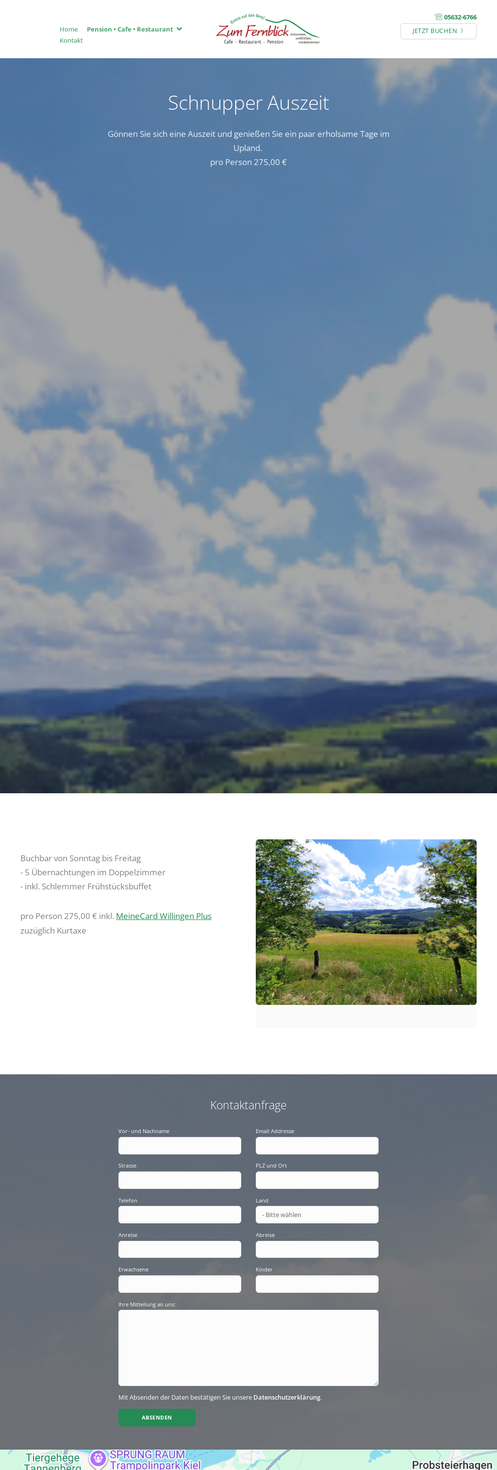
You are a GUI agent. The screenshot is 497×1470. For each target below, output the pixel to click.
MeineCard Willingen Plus (164, 915)
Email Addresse (275, 1131)
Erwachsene (133, 1269)
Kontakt (71, 40)
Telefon (127, 1200)
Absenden (157, 1417)
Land (262, 1200)
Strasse (127, 1165)
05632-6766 (460, 17)
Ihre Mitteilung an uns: (147, 1304)
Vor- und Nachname (143, 1131)
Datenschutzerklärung (286, 1397)
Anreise (127, 1234)
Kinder (264, 1269)
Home (69, 29)
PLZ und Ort (271, 1165)
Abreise (265, 1234)
